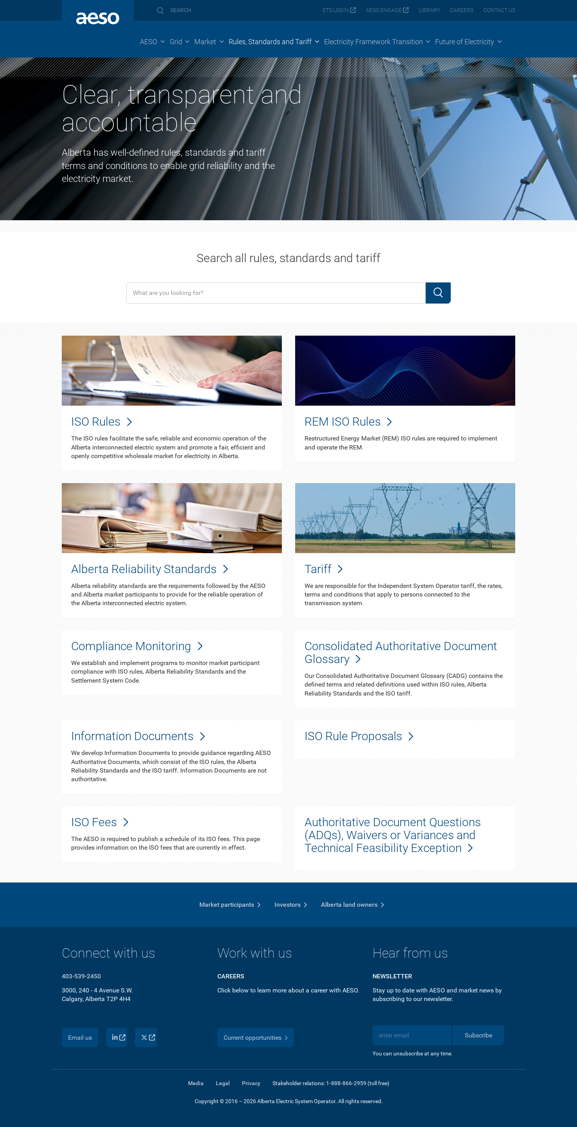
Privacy (251, 1083)
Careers (461, 10)
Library (429, 10)
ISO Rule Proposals (353, 736)
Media (196, 1083)
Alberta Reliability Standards (144, 569)
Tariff (318, 569)
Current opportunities (252, 1037)
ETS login (336, 10)
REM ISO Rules (343, 421)
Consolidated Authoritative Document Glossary (401, 652)
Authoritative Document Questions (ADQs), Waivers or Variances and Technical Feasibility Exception (393, 835)
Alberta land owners (349, 904)
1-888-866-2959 (346, 1083)
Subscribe (478, 1035)
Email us (80, 1037)
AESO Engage (384, 10)
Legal (223, 1083)
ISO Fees (94, 822)
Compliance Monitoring (131, 646)
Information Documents (132, 736)
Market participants (226, 904)
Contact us (499, 10)
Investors (287, 904)
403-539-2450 (81, 976)
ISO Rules (95, 421)
